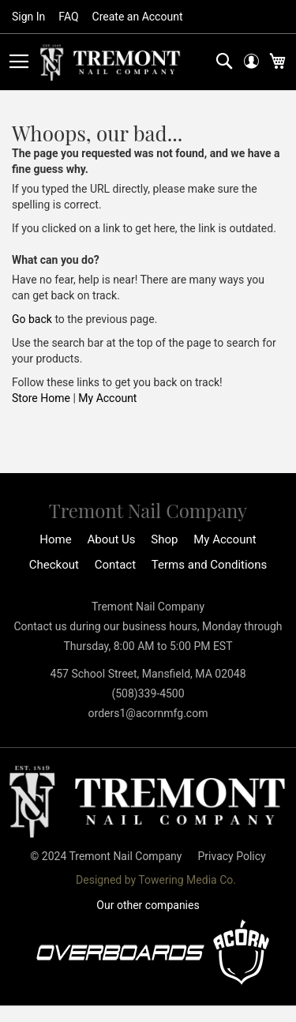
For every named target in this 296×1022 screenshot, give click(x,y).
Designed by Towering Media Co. (156, 880)
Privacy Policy (231, 856)
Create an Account (137, 16)
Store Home (41, 398)
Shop (164, 539)
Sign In (28, 16)
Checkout (54, 565)
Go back (32, 319)
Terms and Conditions (209, 565)
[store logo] (110, 62)
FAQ (68, 16)
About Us (111, 539)
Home (55, 539)
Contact (115, 565)
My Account (107, 398)
